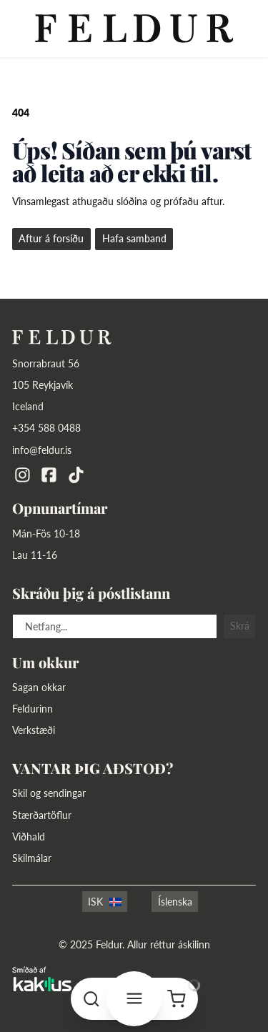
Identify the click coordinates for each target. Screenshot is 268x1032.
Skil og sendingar (49, 793)
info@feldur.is (41, 450)
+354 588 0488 (46, 428)
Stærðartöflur (41, 815)
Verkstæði (33, 730)
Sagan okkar (39, 687)
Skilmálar (31, 858)
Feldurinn (32, 709)
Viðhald (28, 837)
